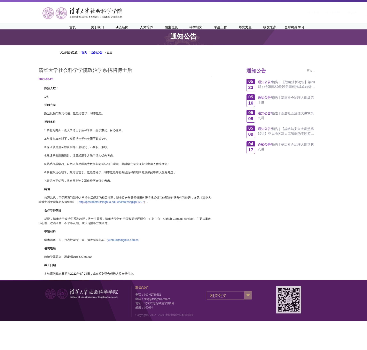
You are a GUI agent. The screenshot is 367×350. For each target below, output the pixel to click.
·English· (302, 12)
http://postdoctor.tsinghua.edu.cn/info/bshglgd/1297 (64, 202)
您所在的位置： (70, 52)
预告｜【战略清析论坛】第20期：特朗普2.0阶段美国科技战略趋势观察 (304, 84)
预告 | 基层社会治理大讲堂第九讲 (304, 116)
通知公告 (97, 52)
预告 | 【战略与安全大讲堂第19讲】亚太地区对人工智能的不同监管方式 (304, 131)
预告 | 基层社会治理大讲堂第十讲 (304, 100)
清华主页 (263, 12)
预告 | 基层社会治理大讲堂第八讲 (304, 147)
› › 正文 (96, 52)
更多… (329, 70)
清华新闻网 (283, 12)
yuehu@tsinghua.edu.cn (76, 240)
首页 (84, 52)
